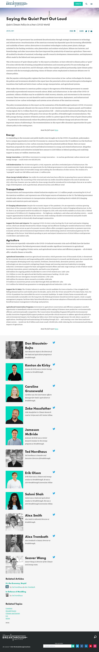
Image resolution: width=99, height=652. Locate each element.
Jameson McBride (32, 432)
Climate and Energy (13, 613)
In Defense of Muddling (16, 591)
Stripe (8, 618)
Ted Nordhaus (36, 452)
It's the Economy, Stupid (16, 583)
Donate (78, 4)
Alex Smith (33, 515)
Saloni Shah (34, 494)
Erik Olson (33, 473)
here (56, 130)
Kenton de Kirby (37, 365)
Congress (9, 608)
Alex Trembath (36, 537)
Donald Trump (11, 611)
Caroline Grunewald (34, 388)
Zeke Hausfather (38, 408)
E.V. (7, 616)
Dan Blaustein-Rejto (36, 345)
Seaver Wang (35, 558)
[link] (49, 586)
